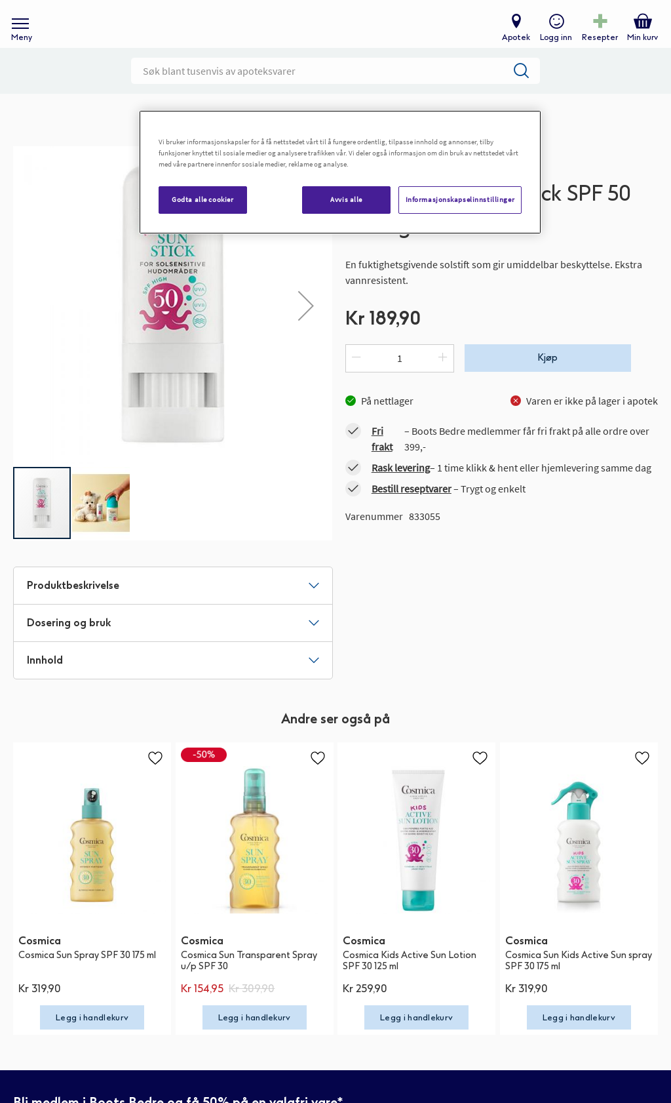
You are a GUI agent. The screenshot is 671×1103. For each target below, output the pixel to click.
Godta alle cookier (202, 199)
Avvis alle (346, 199)
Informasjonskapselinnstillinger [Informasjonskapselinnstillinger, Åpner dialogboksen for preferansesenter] (460, 199)
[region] (340, 172)
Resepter (597, 43)
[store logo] (329, 33)
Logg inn (553, 43)
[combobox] (335, 88)
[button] (101, 520)
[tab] (173, 603)
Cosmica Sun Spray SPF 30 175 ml (87, 972)
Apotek (513, 43)
